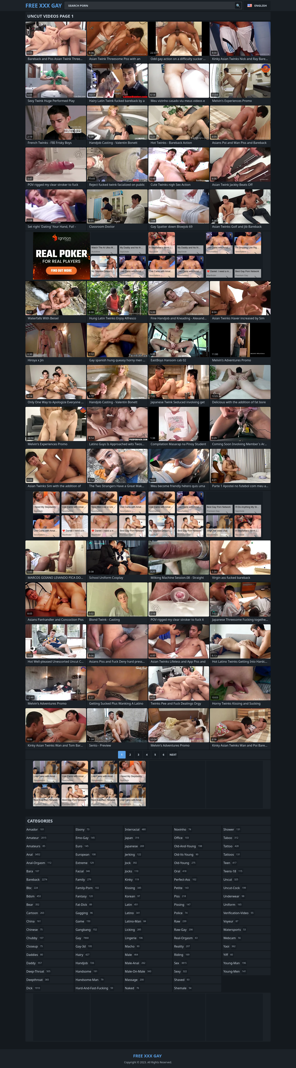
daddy (34, 963)
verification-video (238, 913)
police (181, 913)
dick (33, 988)
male (132, 955)
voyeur (231, 921)
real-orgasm (186, 938)
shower (232, 829)
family (84, 879)
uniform (232, 904)
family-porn (88, 888)
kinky (132, 879)
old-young (185, 863)
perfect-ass (185, 879)
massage (135, 980)
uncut (231, 879)
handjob (85, 963)
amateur (36, 838)
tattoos (232, 854)
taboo (231, 838)
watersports (235, 930)
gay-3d (84, 946)
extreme (85, 863)
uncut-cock (235, 888)
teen (230, 863)
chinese (35, 930)
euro (83, 846)
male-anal (135, 963)
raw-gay (184, 930)
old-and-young (188, 846)
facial (83, 871)
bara (33, 871)
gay (83, 938)
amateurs (36, 846)
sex (181, 963)
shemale (183, 988)
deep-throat (38, 971)
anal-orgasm (39, 863)
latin (132, 904)
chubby (35, 938)
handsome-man (90, 980)
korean (133, 896)
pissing (182, 904)
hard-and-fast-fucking (95, 988)
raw (180, 921)
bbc (32, 888)
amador (35, 829)
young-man (235, 963)
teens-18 (233, 871)
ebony (83, 829)
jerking (133, 854)
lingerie (134, 938)
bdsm (34, 896)
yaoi (229, 946)
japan (132, 838)
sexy (181, 971)
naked (132, 988)
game (83, 921)
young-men (235, 971)
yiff (228, 955)
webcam (232, 938)
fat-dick (84, 904)
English (260, 5)
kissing (133, 888)
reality (182, 946)
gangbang (87, 930)
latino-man (136, 921)
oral (180, 871)
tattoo (231, 846)
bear (33, 904)
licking (133, 930)
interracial (136, 829)
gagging (85, 913)
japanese (135, 846)
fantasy (85, 896)
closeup (35, 946)
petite (182, 888)
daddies (35, 955)
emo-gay (86, 838)
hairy (83, 955)
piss (180, 896)
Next (173, 754)
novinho (183, 829)
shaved (182, 980)
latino (133, 913)
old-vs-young (186, 854)
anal (33, 854)
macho (132, 946)
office (182, 838)
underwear (234, 896)
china (34, 921)
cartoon (35, 913)
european (86, 854)
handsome (87, 971)
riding (182, 955)
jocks (132, 871)
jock (131, 863)
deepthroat (38, 980)
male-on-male (138, 971)
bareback (37, 879)
